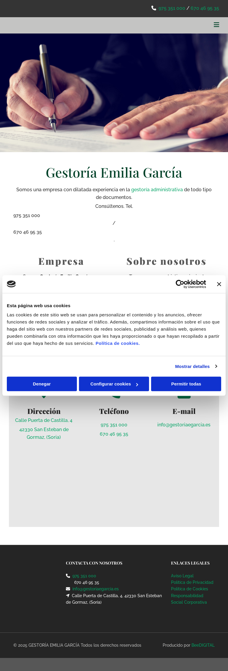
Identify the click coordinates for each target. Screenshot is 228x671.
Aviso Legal (182, 575)
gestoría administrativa (157, 189)
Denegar (42, 383)
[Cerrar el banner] (219, 284)
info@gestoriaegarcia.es (183, 425)
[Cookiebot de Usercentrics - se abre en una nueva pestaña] (180, 284)
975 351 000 (172, 8)
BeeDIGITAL (203, 645)
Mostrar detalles (192, 366)
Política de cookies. (118, 343)
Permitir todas (186, 383)
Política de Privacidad (192, 582)
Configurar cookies (114, 383)
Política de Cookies (189, 588)
